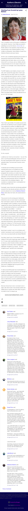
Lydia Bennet (10, 453)
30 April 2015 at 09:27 (12, 355)
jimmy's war (12, 305)
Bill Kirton (9, 379)
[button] (26, 10)
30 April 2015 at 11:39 (12, 403)
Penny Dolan (10, 336)
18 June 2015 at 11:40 (12, 485)
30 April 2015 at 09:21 (12, 331)
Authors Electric (14, 2)
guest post (4, 305)
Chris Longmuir (11, 359)
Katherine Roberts (11, 464)
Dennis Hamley (10, 389)
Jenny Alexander (11, 321)
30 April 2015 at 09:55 (12, 374)
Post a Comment (7, 489)
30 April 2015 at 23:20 (12, 460)
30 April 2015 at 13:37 (12, 449)
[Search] (26, 3)
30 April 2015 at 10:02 (12, 385)
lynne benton (20, 305)
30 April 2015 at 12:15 (12, 437)
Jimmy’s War (19, 46)
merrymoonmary (17, 505)
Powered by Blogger (14, 502)
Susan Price (10, 407)
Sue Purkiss (10, 311)
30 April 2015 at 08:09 (12, 317)
